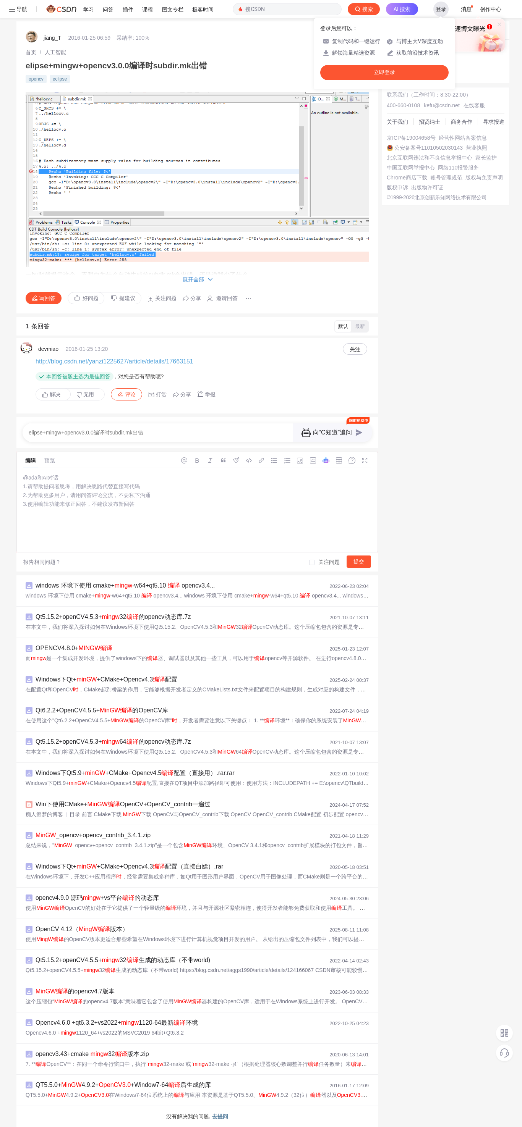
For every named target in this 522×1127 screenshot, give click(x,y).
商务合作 (461, 122)
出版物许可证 (427, 187)
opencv (36, 79)
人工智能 (55, 52)
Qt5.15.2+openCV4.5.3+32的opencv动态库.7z (113, 617)
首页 (31, 52)
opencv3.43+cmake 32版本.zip (92, 1054)
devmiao (48, 349)
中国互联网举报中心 (411, 168)
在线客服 (474, 105)
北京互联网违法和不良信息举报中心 (429, 158)
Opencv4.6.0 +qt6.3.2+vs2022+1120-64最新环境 (117, 1022)
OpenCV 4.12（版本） (82, 929)
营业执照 (476, 148)
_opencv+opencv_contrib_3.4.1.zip (93, 835)
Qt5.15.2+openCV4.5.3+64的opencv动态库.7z (113, 741)
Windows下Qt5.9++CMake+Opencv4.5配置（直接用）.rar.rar (135, 773)
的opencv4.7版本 (75, 991)
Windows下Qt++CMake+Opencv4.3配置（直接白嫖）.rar (129, 866)
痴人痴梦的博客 (44, 814)
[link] (31, 52)
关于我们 (397, 122)
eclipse (60, 79)
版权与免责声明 (484, 177)
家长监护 (486, 158)
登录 (441, 9)
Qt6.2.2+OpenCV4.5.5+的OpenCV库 (102, 710)
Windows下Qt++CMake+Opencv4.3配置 (106, 679)
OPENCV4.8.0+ (74, 648)
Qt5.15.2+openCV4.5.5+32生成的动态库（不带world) (123, 960)
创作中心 (490, 9)
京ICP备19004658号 (411, 138)
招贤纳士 (429, 122)
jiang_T (52, 38)
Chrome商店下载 (407, 177)
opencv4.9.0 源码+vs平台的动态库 (97, 897)
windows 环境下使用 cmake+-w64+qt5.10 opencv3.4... (125, 585)
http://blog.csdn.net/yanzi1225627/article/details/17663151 (114, 361)
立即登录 (384, 72)
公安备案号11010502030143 (428, 148)
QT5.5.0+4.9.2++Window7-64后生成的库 (123, 1085)
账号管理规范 (446, 177)
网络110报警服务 (458, 168)
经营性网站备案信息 (463, 138)
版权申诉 (397, 187)
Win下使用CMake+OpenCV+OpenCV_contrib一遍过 (123, 804)
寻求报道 (493, 122)
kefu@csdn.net (442, 105)
